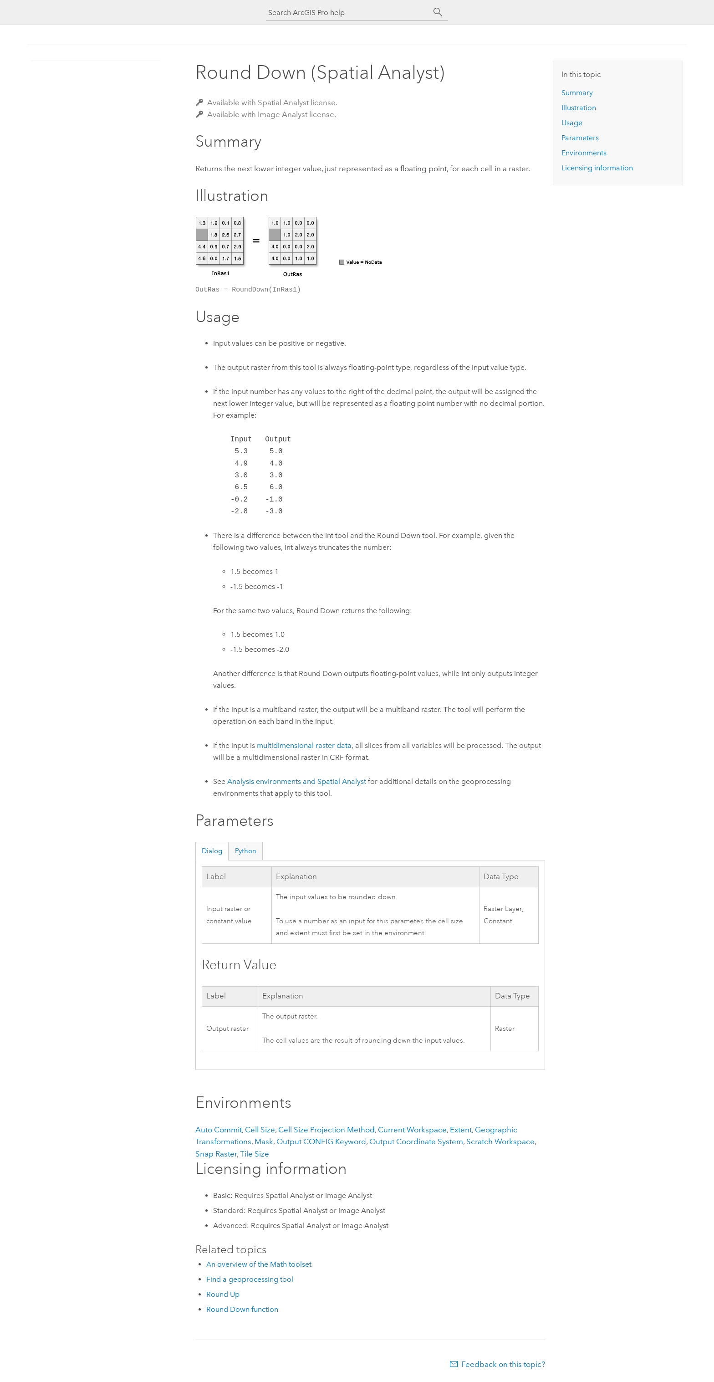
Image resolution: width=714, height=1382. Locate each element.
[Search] (438, 12)
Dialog (212, 851)
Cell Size (260, 1129)
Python (245, 851)
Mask (264, 1141)
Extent (461, 1129)
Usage (571, 122)
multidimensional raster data (304, 745)
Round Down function (242, 1309)
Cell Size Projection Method (326, 1129)
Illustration (578, 107)
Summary (577, 92)
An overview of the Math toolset (258, 1264)
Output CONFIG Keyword (321, 1141)
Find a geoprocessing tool (249, 1279)
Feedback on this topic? (503, 1364)
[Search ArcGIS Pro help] (348, 12)
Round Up (223, 1294)
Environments (584, 152)
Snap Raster (216, 1153)
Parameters (580, 137)
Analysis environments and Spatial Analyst (296, 781)
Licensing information (597, 168)
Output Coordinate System (416, 1141)
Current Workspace (412, 1129)
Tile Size (254, 1153)
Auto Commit (218, 1129)
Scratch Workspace (500, 1141)
